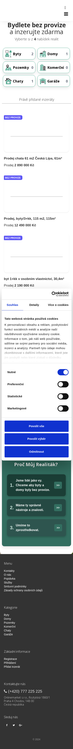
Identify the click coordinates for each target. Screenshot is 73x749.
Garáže (8, 634)
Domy (7, 618)
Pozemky (9, 622)
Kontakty (9, 570)
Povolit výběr (36, 438)
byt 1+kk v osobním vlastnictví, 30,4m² (34, 279)
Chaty (7, 630)
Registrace (10, 658)
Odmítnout (36, 451)
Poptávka (9, 578)
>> (58, 485)
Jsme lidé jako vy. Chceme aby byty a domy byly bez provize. (33, 485)
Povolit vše (36, 426)
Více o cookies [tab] (58, 304)
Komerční (10, 626)
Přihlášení (10, 662)
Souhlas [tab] (12, 304)
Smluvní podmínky (15, 586)
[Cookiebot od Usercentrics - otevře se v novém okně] (52, 294)
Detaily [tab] (34, 304)
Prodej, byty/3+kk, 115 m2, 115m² (30, 218)
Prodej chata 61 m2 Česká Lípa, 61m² (33, 158)
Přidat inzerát (12, 666)
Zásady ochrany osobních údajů (23, 590)
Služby (8, 582)
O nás (7, 574)
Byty (6, 614)
